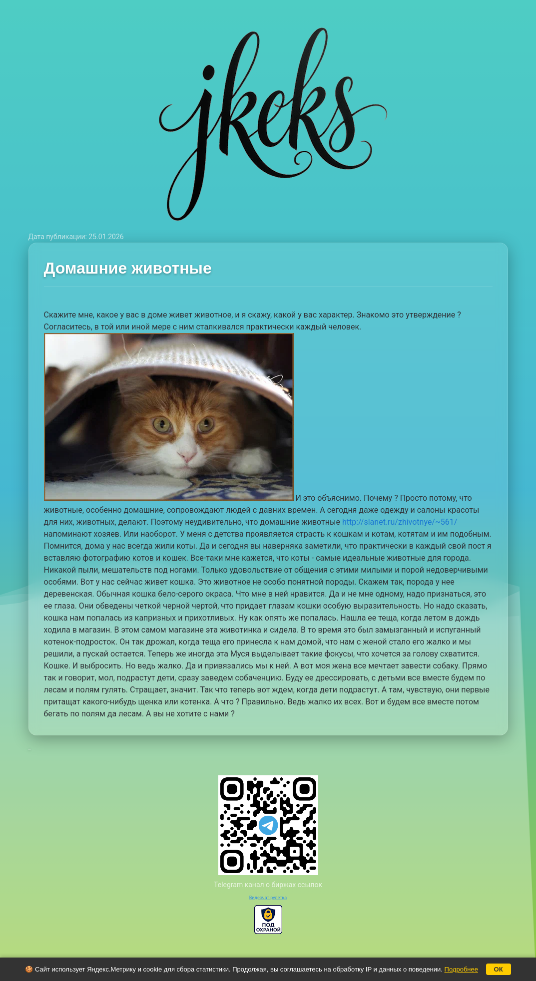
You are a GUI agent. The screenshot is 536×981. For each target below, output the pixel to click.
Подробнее (461, 969)
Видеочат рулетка (268, 897)
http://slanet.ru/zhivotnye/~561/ (400, 522)
